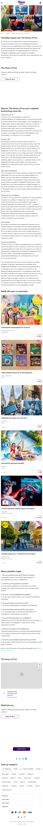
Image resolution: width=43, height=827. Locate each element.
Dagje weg (6, 769)
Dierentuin (5, 778)
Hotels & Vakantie (26, 769)
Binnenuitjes (5, 774)
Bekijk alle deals (11, 79)
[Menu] (2, 2)
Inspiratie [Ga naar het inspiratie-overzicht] (8, 33)
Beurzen (22, 786)
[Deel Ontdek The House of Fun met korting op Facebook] (16, 758)
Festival (37, 786)
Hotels (15, 769)
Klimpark (14, 774)
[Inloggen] (40, 2)
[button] (21, 674)
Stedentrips (5, 786)
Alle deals (5, 796)
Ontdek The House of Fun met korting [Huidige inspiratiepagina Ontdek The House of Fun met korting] (20, 33)
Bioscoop (22, 782)
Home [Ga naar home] (2, 33)
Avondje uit (37, 778)
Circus (19, 778)
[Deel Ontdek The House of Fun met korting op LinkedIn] (26, 758)
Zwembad (22, 774)
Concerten (30, 786)
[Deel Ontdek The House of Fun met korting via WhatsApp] (23, 758)
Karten (15, 782)
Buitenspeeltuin (32, 782)
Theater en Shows (7, 790)
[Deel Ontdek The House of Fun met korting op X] (20, 758)
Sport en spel (27, 778)
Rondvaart (14, 786)
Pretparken (30, 774)
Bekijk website (21, 749)
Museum (12, 778)
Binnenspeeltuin (6, 782)
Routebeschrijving (12, 697)
